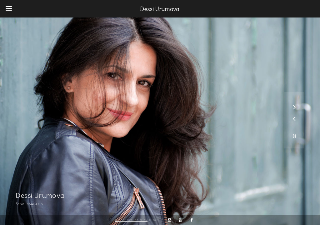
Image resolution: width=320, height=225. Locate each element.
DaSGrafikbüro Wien (131, 220)
